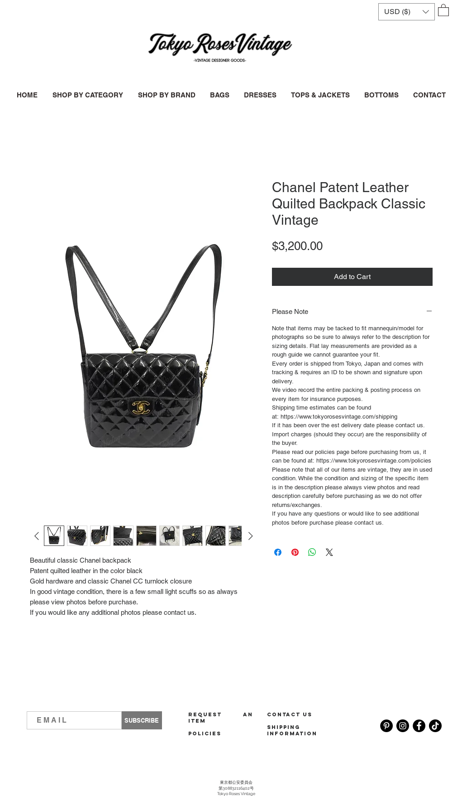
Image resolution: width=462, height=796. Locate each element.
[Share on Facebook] (277, 552)
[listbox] (406, 11)
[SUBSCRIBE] (142, 720)
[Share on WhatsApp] (312, 552)
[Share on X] (329, 552)
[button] (406, 11)
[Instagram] (402, 725)
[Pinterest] (386, 725)
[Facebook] (419, 725)
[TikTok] (435, 725)
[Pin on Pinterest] (295, 552)
